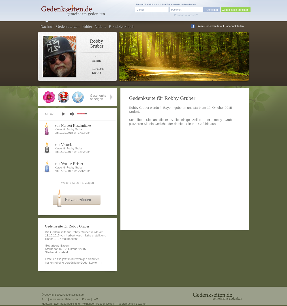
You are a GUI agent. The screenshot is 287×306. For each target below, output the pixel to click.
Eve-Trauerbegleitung (67, 303)
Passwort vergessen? (186, 15)
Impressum (56, 299)
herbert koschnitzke (78, 235)
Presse (86, 299)
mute (72, 114)
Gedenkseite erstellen (235, 9)
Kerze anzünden (78, 199)
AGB (44, 299)
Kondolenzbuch (121, 26)
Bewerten (141, 303)
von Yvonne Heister (69, 164)
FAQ (95, 299)
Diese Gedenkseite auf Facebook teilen (220, 26)
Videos (100, 26)
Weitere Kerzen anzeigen (77, 182)
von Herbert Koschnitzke (73, 125)
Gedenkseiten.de (73, 294)
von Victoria (64, 144)
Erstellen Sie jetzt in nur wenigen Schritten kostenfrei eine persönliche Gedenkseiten (72, 260)
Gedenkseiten (105, 303)
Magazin (47, 303)
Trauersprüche (125, 303)
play (63, 113)
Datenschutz (72, 299)
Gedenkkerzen (67, 26)
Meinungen (88, 303)
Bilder (87, 26)
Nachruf (47, 26)
